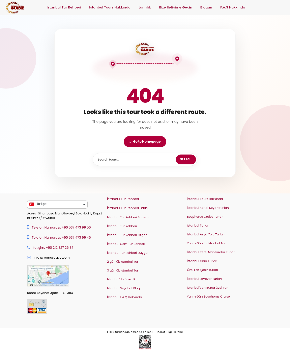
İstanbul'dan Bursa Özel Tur (207, 287)
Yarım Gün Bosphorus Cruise (208, 296)
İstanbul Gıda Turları (202, 261)
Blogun (206, 7)
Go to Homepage (145, 141)
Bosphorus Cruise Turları (205, 216)
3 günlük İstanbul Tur (122, 270)
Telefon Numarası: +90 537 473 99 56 (61, 227)
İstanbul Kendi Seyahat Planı (208, 208)
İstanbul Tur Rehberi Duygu (127, 253)
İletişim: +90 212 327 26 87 (53, 247)
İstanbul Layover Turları (204, 279)
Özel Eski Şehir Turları (202, 270)
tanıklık (145, 7)
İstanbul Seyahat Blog (123, 288)
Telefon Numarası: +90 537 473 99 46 (61, 237)
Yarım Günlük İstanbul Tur (206, 243)
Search (186, 159)
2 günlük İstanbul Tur (122, 261)
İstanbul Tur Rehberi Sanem (128, 217)
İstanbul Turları (198, 225)
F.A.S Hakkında (232, 7)
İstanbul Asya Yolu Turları (206, 234)
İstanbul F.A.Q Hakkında (124, 297)
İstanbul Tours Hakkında (110, 7)
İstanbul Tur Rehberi (64, 7)
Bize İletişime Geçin (175, 7)
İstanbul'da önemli (121, 279)
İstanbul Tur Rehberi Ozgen (127, 235)
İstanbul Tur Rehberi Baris (127, 208)
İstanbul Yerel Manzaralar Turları (211, 252)
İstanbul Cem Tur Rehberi (126, 244)
